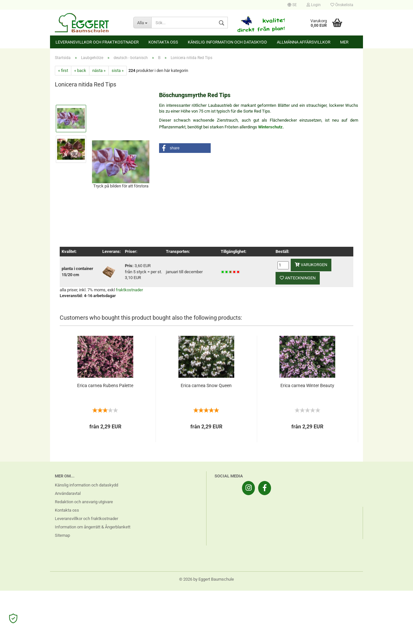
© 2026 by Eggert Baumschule (206, 579)
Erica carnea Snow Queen (206, 385)
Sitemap (62, 535)
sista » (118, 70)
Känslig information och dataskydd (227, 42)
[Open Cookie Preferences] (13, 618)
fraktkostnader (129, 289)
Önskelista (341, 5)
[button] (185, 148)
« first (63, 70)
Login (314, 5)
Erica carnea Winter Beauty (307, 385)
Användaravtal (68, 493)
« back (80, 70)
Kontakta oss (163, 42)
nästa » (99, 70)
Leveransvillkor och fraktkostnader (97, 42)
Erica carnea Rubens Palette (105, 385)
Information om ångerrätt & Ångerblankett (92, 527)
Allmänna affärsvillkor (303, 42)
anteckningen (298, 277)
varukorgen (311, 264)
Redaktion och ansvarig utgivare (84, 501)
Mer (344, 42)
